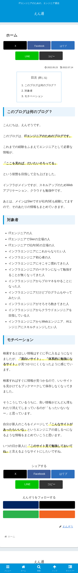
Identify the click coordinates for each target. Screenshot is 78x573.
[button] (51, 55)
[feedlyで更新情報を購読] (21, 514)
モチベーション (34, 96)
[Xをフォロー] (57, 505)
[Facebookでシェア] (39, 45)
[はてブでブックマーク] (63, 45)
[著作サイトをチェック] (21, 505)
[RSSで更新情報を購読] (57, 514)
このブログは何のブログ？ (40, 85)
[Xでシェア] (15, 45)
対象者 (28, 90)
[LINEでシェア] (27, 55)
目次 (34, 77)
